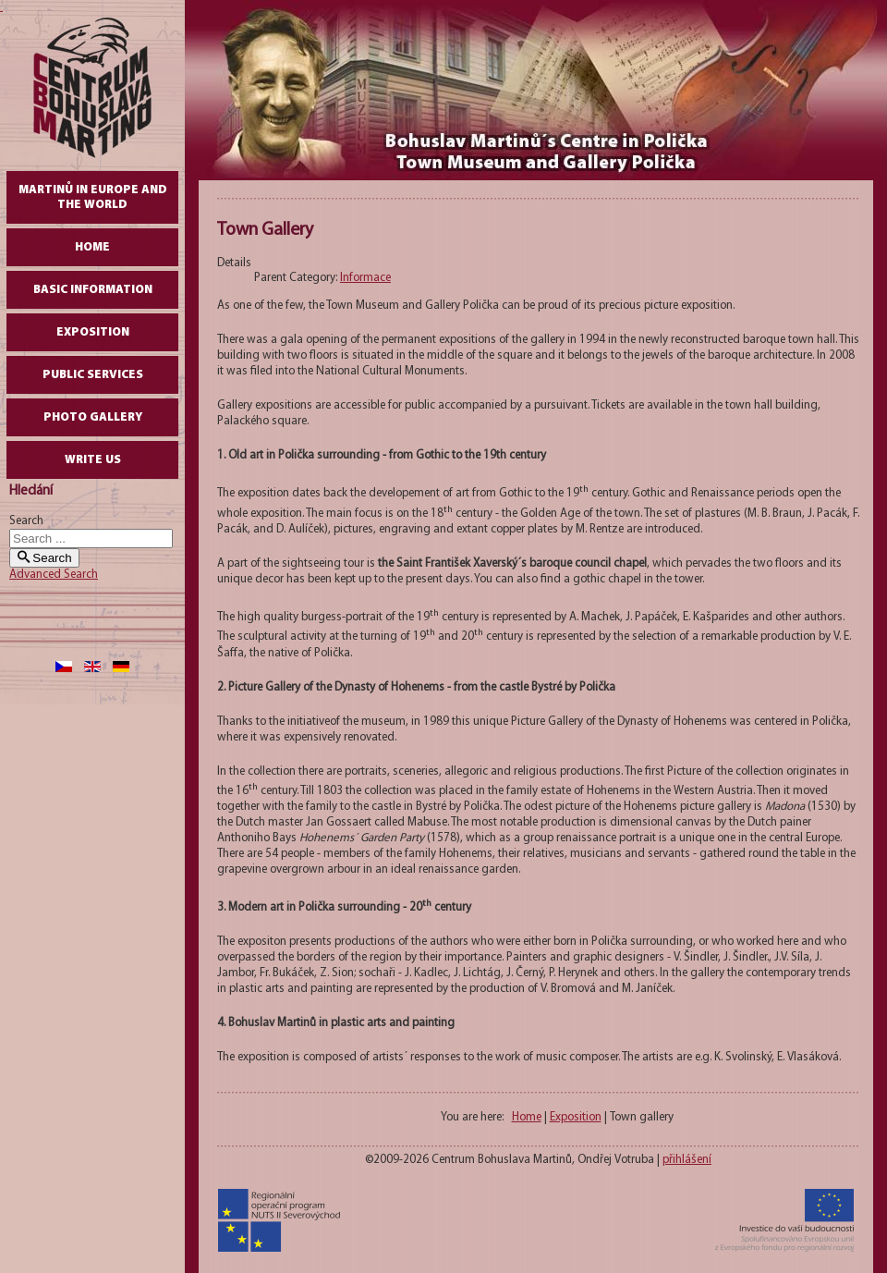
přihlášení (686, 1160)
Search (26, 521)
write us (93, 460)
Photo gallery (92, 417)
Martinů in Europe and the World (92, 197)
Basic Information (92, 290)
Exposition (92, 332)
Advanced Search (53, 575)
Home (92, 247)
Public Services (93, 375)
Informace (365, 278)
